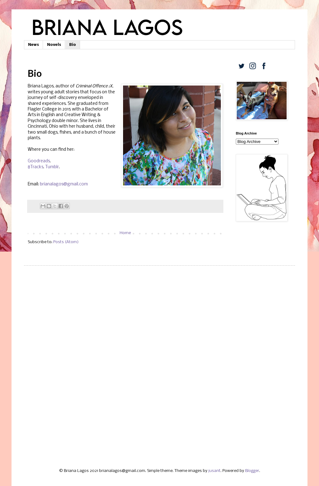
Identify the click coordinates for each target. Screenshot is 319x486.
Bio (72, 45)
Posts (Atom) (66, 242)
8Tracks (35, 167)
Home (125, 233)
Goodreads (39, 161)
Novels (54, 45)
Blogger (252, 471)
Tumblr (52, 167)
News (33, 45)
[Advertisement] (159, 318)
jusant (214, 471)
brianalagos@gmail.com (64, 184)
